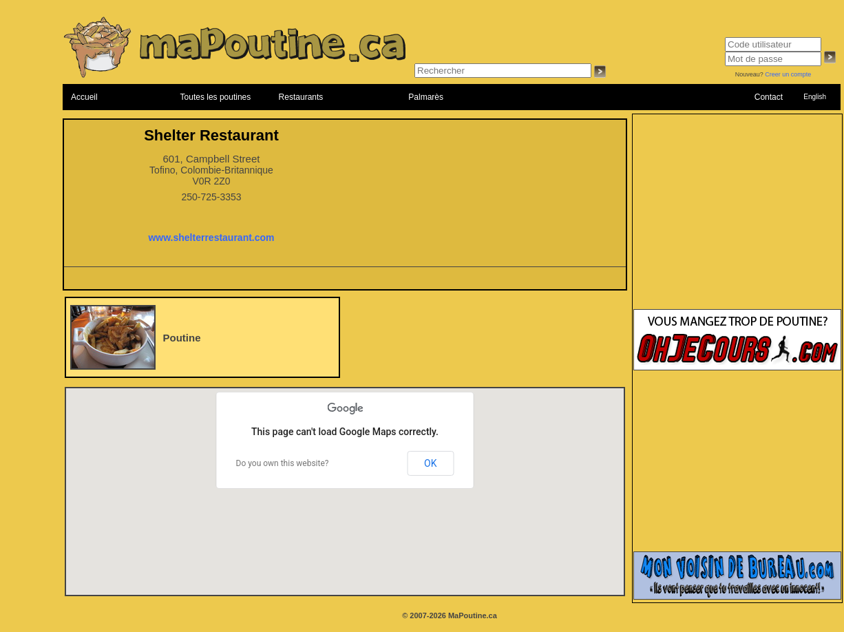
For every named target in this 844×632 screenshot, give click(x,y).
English (814, 97)
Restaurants (301, 97)
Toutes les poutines (215, 97)
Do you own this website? (282, 463)
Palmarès (425, 97)
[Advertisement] (737, 218)
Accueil (84, 97)
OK (430, 463)
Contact (769, 97)
